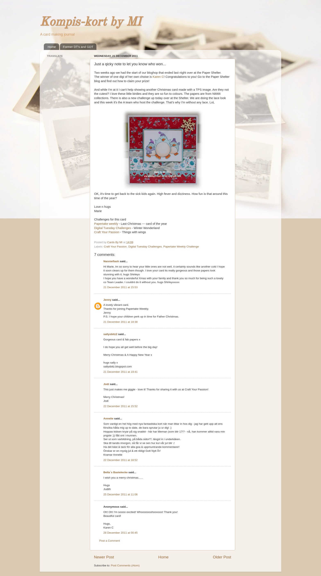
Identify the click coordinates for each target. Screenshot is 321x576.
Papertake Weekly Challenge (181, 246)
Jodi (106, 384)
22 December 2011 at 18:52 (120, 460)
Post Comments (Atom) (125, 565)
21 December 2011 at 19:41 (120, 371)
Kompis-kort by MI (90, 22)
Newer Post (104, 557)
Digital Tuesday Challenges (112, 228)
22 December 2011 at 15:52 (120, 406)
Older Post (222, 557)
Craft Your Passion (106, 232)
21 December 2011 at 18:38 (120, 321)
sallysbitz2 (110, 334)
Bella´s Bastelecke (115, 472)
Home (52, 47)
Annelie (108, 418)
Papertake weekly (106, 223)
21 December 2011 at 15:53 (120, 287)
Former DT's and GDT (78, 47)
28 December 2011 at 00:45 (120, 532)
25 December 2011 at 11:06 (120, 494)
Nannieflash (111, 261)
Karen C (158, 76)
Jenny (107, 299)
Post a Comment (109, 540)
